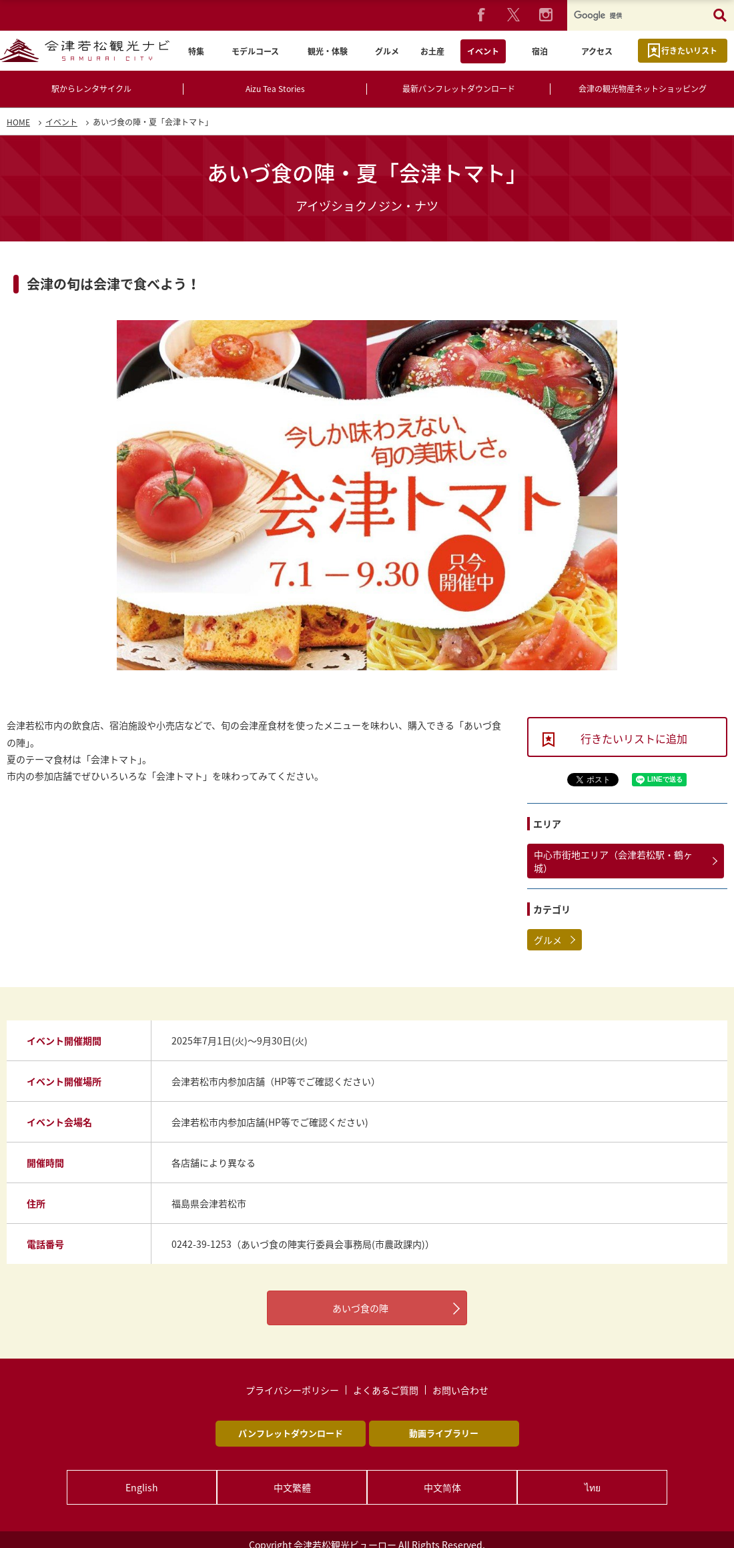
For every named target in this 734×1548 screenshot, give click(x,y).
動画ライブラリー (443, 1433)
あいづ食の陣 (360, 1308)
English (142, 1487)
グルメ (548, 939)
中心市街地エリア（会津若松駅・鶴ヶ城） (613, 861)
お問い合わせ (460, 1390)
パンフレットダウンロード (290, 1433)
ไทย (593, 1487)
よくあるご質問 (385, 1390)
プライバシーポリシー (292, 1390)
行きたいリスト (689, 51)
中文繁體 (292, 1487)
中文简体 (442, 1487)
